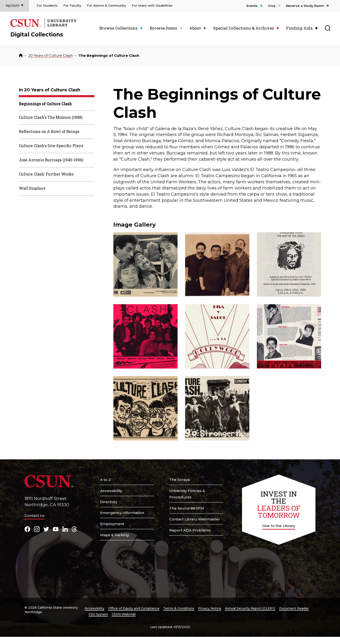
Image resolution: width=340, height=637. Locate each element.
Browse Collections (118, 28)
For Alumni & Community (106, 5)
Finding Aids (299, 28)
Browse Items (163, 28)
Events (252, 6)
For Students (47, 5)
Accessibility (111, 490)
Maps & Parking (114, 535)
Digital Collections (36, 34)
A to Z (105, 479)
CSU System (98, 614)
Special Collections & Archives (243, 28)
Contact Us (35, 515)
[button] (145, 264)
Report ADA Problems (190, 530)
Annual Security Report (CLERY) (250, 608)
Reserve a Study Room (305, 6)
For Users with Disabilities (152, 5)
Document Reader (294, 608)
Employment (112, 524)
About (195, 28)
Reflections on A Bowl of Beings (49, 131)
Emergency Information (122, 512)
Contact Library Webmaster (194, 519)
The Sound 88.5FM (186, 508)
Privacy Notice (209, 608)
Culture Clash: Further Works (46, 173)
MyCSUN (12, 5)
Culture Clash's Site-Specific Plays (51, 145)
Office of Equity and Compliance (133, 608)
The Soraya (179, 479)
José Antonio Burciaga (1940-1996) (51, 159)
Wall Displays (32, 188)
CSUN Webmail (124, 614)
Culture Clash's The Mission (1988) (50, 117)
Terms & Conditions (178, 608)
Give (272, 6)
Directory (108, 502)
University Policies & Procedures (187, 493)
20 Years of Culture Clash (50, 55)
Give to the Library (278, 525)
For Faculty (72, 5)
